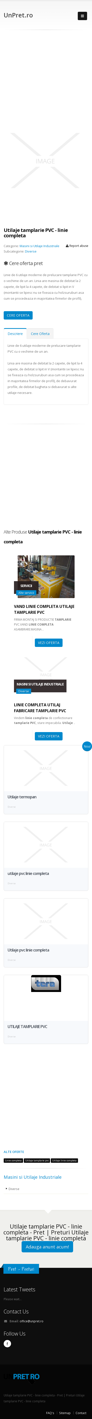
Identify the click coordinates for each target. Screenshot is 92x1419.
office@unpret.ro (31, 1321)
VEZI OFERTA (48, 642)
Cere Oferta (40, 333)
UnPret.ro (18, 15)
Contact (81, 1413)
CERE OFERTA (18, 315)
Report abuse (77, 246)
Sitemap (65, 1413)
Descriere (15, 333)
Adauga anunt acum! (47, 1247)
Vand (44, 609)
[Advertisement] (46, 78)
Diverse (31, 251)
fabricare (40, 707)
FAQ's (50, 1413)
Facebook (7, 1343)
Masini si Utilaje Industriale (39, 246)
